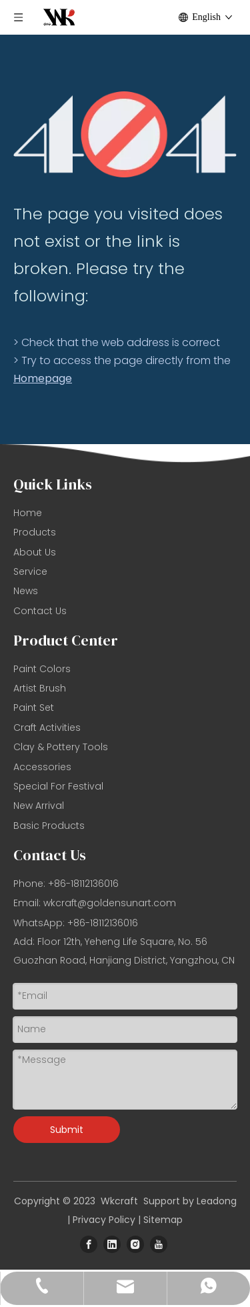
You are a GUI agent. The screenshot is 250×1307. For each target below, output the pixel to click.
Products (34, 532)
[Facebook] (88, 1244)
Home (27, 512)
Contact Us (40, 610)
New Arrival (38, 805)
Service (30, 571)
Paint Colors (42, 669)
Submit (66, 1129)
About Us (34, 552)
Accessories (42, 767)
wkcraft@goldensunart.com (109, 903)
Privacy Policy (104, 1219)
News (25, 590)
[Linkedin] (112, 1244)
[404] (125, 134)
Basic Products (49, 825)
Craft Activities (47, 727)
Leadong (217, 1201)
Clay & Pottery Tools (60, 747)
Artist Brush (39, 688)
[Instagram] (135, 1244)
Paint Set (33, 707)
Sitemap (163, 1219)
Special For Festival (58, 786)
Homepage (42, 378)
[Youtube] (158, 1244)
